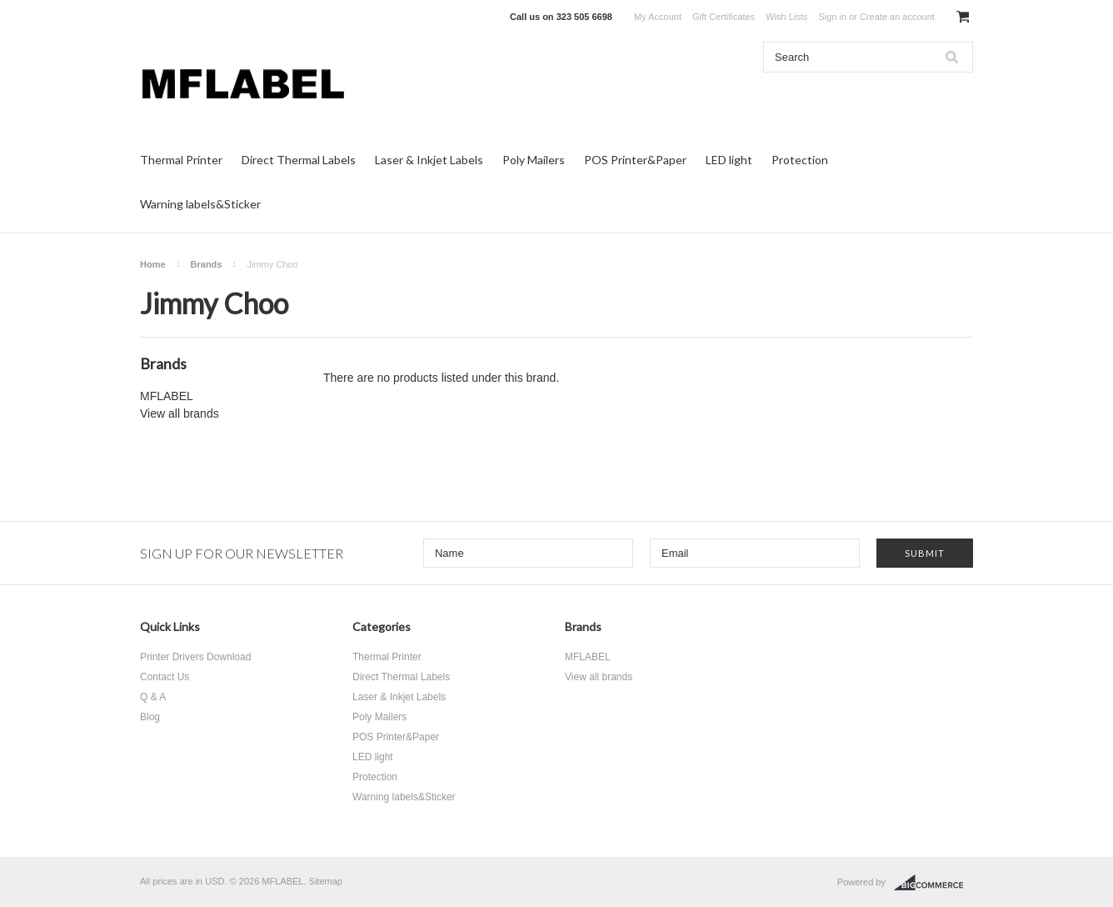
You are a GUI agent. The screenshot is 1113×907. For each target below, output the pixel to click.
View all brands (179, 413)
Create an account (897, 17)
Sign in (832, 17)
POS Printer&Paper (635, 160)
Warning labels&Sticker (200, 204)
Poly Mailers (533, 160)
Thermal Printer (181, 160)
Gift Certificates (723, 17)
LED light (729, 160)
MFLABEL (166, 396)
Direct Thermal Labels (299, 160)
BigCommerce (933, 883)
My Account (657, 17)
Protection (799, 160)
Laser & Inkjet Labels (429, 160)
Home (153, 264)
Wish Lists (786, 17)
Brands (206, 264)
